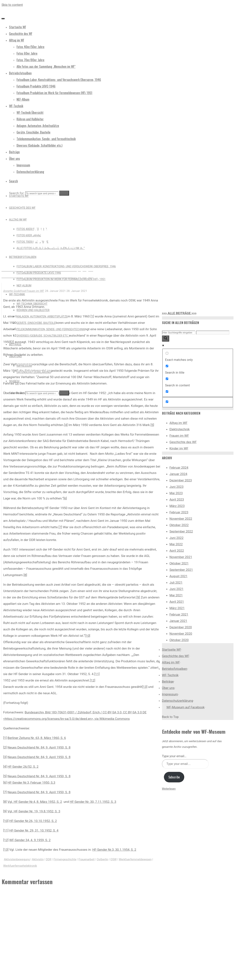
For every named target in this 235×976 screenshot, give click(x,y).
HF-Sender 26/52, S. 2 (23, 766)
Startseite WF (171, 649)
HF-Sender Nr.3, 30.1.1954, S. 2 (114, 849)
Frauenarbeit (86, 859)
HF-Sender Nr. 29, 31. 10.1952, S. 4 (33, 830)
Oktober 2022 (179, 525)
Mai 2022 (176, 544)
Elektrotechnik (180, 429)
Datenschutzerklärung (177, 701)
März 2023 (177, 506)
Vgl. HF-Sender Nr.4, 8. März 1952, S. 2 (35, 802)
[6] (65, 498)
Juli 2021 (176, 582)
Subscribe (174, 777)
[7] (60, 527)
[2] (5, 747)
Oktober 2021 (179, 563)
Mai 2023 (176, 493)
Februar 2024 (179, 467)
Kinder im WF (179, 448)
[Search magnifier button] (165, 338)
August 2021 (179, 576)
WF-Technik (170, 675)
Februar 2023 (179, 512)
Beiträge (168, 681)
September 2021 (181, 570)
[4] (66, 425)
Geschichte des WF (183, 442)
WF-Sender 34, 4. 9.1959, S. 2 (29, 840)
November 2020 (181, 633)
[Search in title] (167, 366)
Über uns (168, 688)
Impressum (170, 694)
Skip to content (12, 5)
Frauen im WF (47, 213)
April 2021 (177, 602)
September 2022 (181, 531)
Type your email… (174, 756)
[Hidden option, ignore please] (167, 401)
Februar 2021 (179, 614)
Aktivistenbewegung (17, 859)
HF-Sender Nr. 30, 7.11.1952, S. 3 (93, 802)
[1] (92, 316)
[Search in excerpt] (167, 391)
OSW (113, 859)
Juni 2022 (177, 538)
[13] (144, 687)
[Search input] (178, 333)
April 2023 (177, 499)
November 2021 (181, 557)
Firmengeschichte (64, 859)
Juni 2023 (177, 487)
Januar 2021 (178, 621)
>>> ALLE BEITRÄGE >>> (179, 313)
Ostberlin (102, 859)
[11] (97, 674)
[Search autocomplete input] (212, 333)
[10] (87, 636)
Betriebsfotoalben (174, 669)
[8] (25, 575)
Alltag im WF (179, 423)
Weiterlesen (169, 788)
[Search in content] (167, 379)
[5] (152, 425)
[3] (17, 383)
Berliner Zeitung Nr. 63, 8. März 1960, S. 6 (37, 738)
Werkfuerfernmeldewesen (135, 859)
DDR (49, 859)
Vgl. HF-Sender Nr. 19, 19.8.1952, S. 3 (34, 811)
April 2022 (177, 550)
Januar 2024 (178, 474)
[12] (92, 680)
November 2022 (181, 518)
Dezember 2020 (181, 627)
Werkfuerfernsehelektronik (20, 865)
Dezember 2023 (181, 480)
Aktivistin (38, 859)
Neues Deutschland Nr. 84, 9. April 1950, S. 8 (39, 747)
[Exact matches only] (167, 353)
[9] (138, 597)
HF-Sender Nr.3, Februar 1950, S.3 (31, 782)
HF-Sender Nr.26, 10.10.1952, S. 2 (33, 821)
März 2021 (177, 608)
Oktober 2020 (179, 640)
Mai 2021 (176, 595)
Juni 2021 (177, 589)
